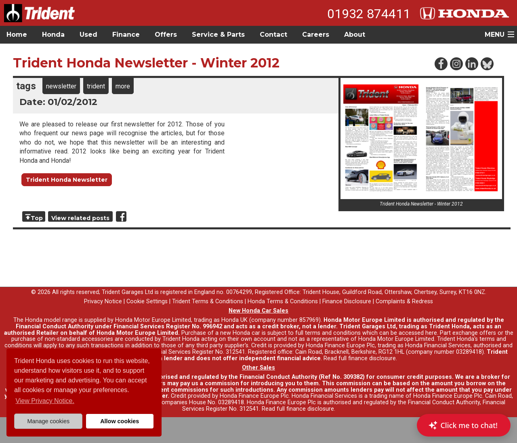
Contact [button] (273, 34)
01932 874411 (368, 13)
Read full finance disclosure (360, 358)
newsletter (61, 86)
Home (16, 34)
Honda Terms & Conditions (283, 301)
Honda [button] (53, 34)
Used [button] (88, 34)
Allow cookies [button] (119, 421)
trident (96, 86)
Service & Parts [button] (218, 34)
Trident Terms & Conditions (207, 301)
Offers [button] (166, 34)
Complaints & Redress (404, 301)
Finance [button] (126, 34)
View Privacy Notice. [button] (44, 400)
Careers (315, 34)
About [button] (354, 34)
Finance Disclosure (346, 301)
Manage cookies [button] (48, 421)
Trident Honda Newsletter (66, 179)
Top (37, 218)
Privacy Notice (103, 301)
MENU (494, 34)
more (123, 86)
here (431, 333)
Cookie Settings (147, 301)
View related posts (80, 218)
